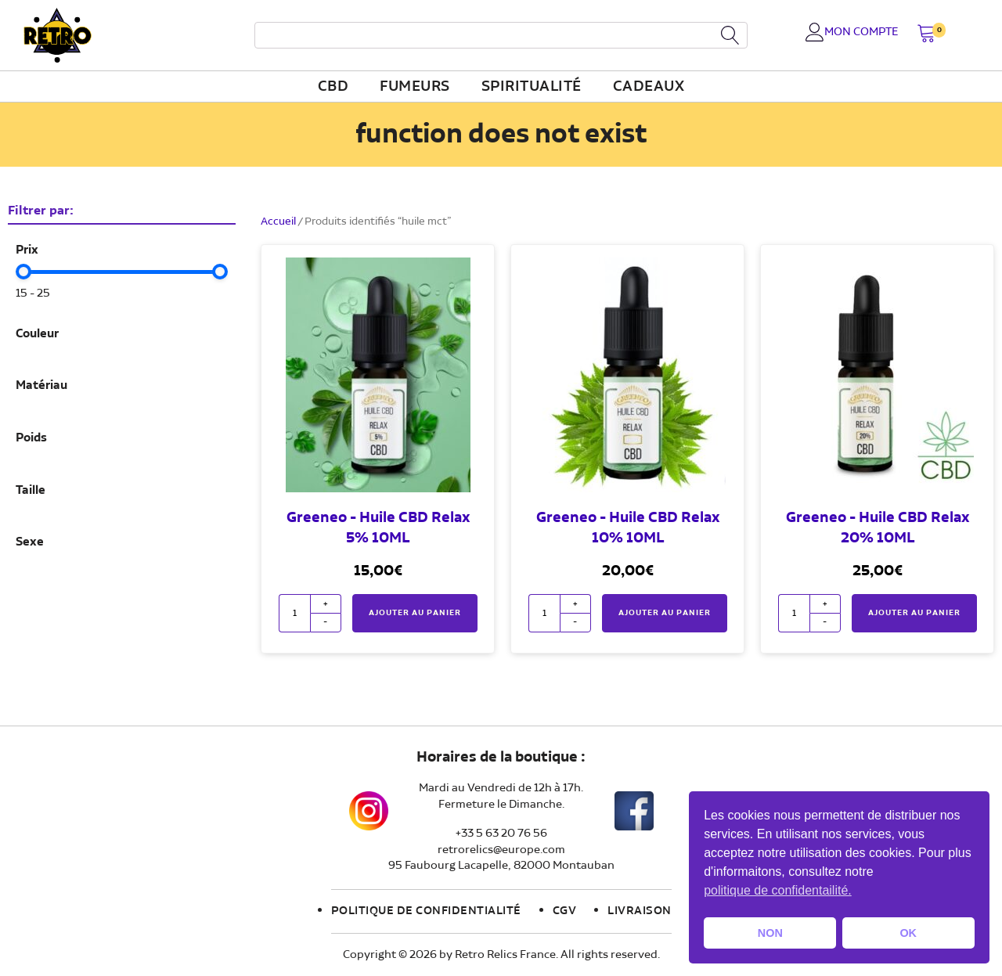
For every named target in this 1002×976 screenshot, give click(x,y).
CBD (333, 87)
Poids (31, 438)
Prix (27, 250)
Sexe (30, 542)
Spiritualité (531, 87)
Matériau (41, 385)
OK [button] (908, 933)
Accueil (278, 221)
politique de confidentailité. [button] (778, 890)
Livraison (639, 911)
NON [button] (770, 933)
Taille (30, 490)
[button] (926, 35)
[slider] (23, 271)
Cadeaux (649, 87)
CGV (565, 911)
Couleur (37, 334)
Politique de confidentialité (426, 911)
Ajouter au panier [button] (415, 613)
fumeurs (415, 87)
